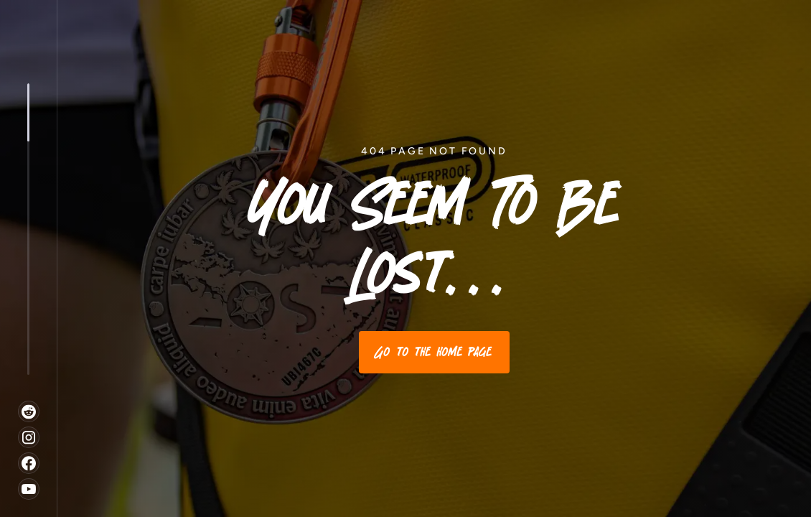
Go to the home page (434, 352)
